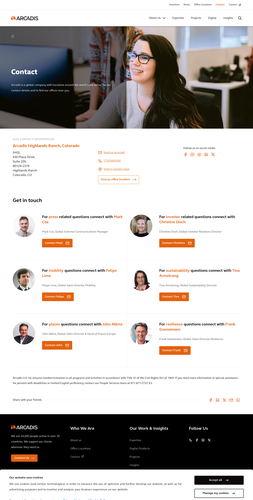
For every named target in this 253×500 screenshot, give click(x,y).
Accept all (215, 470)
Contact (220, 4)
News (187, 4)
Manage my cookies (216, 483)
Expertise (178, 18)
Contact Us (21, 458)
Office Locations (202, 4)
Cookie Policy (99, 491)
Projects (196, 18)
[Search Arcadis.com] (240, 18)
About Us (155, 18)
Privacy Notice (73, 491)
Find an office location (115, 179)
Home (12, 36)
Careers (233, 4)
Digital (212, 18)
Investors (174, 4)
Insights (228, 18)
